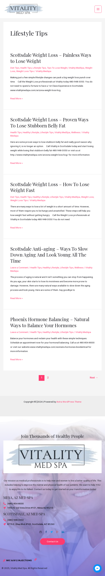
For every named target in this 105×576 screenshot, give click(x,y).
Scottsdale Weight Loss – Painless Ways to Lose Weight (50, 64)
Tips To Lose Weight (57, 73)
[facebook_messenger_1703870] (97, 568)
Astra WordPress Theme (68, 401)
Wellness (75, 138)
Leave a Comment (19, 273)
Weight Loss (87, 202)
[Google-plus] (57, 530)
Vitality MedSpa (76, 73)
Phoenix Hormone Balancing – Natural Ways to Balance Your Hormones (49, 328)
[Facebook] (46, 530)
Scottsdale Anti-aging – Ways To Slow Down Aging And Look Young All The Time (49, 260)
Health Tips (26, 73)
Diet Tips (14, 73)
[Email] (40, 530)
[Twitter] (51, 530)
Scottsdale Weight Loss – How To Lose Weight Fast (49, 193)
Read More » (16, 104)
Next (94, 383)
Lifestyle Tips (39, 73)
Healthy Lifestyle (31, 138)
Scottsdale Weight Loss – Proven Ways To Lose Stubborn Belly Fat (49, 128)
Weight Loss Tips (25, 77)
